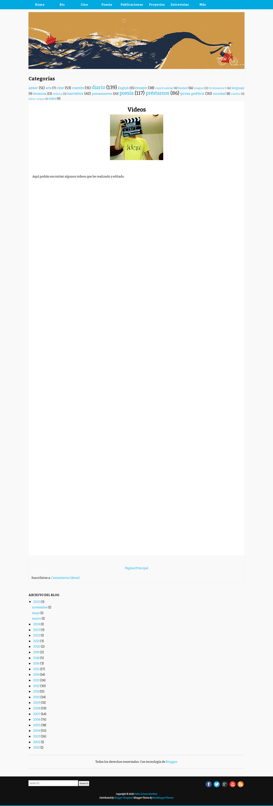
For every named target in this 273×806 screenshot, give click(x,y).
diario (98, 87)
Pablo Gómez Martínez (145, 794)
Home (40, 4)
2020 (37, 646)
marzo (37, 618)
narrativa (75, 93)
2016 (36, 663)
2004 (37, 730)
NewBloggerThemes (163, 798)
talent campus (37, 98)
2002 (37, 742)
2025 (37, 602)
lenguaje (238, 88)
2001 (36, 747)
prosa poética (192, 93)
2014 (36, 674)
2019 (36, 652)
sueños (235, 93)
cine (60, 88)
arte (49, 88)
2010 (36, 697)
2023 (37, 630)
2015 (36, 669)
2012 (36, 686)
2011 (36, 691)
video (52, 98)
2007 (37, 714)
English (123, 88)
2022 (37, 635)
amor (33, 88)
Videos (136, 109)
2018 (36, 658)
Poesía (106, 4)
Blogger (171, 762)
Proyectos (157, 4)
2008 (37, 708)
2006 (37, 719)
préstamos (157, 93)
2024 (37, 624)
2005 (37, 725)
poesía (126, 93)
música (57, 93)
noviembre (40, 607)
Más (202, 4)
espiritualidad (164, 88)
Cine (84, 4)
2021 (36, 641)
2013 (36, 680)
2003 (37, 736)
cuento (78, 88)
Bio (62, 4)
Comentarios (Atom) (65, 578)
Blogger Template (123, 798)
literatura (39, 93)
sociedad (219, 93)
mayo (36, 613)
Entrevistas (180, 4)
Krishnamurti (218, 88)
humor (183, 88)
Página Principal (136, 568)
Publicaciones (132, 4)
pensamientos (102, 93)
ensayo (141, 88)
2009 (37, 702)
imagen (199, 88)
